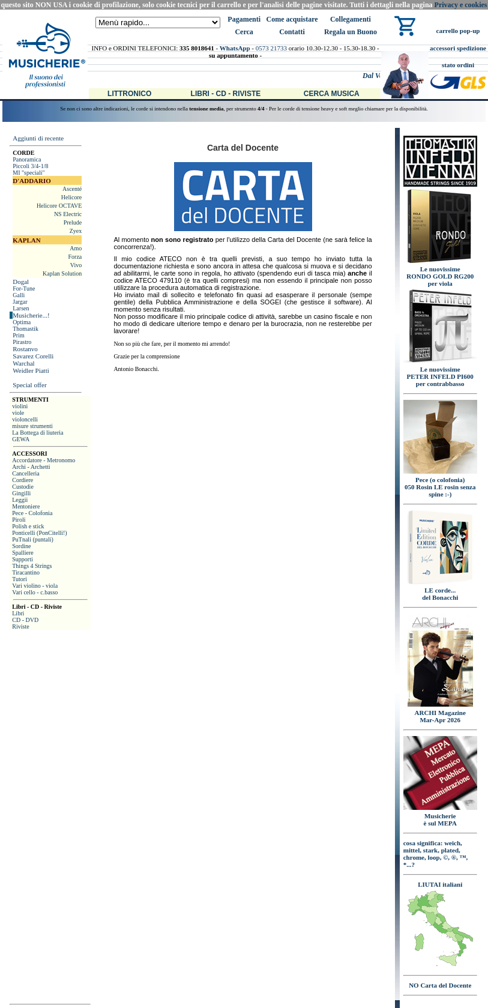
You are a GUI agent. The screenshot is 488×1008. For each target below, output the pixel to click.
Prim (18, 335)
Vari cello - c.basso (35, 592)
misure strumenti (32, 426)
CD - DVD (25, 620)
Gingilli (21, 493)
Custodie (23, 486)
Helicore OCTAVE (59, 205)
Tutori (19, 579)
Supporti (22, 559)
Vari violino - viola (35, 585)
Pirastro (22, 342)
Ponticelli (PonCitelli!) (39, 533)
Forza (75, 256)
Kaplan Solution (62, 273)
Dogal (21, 281)
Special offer (29, 384)
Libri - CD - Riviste (226, 93)
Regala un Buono (350, 32)
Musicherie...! (31, 315)
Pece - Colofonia (32, 513)
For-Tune (24, 288)
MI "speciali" (28, 172)
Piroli (18, 519)
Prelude (73, 222)
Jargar (20, 301)
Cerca (244, 32)
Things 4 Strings (32, 566)
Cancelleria (26, 473)
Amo (76, 248)
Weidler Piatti (31, 370)
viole (18, 412)
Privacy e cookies (461, 5)
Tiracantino (26, 572)
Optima (22, 322)
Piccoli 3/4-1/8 (30, 166)
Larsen (21, 308)
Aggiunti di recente (38, 138)
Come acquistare (292, 19)
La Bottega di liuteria (37, 432)
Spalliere (23, 552)
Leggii (20, 499)
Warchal (23, 363)
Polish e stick (28, 526)
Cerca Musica (332, 93)
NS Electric (68, 214)
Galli (19, 295)
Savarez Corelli (33, 356)
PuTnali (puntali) (32, 539)
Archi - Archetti (31, 466)
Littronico (129, 93)
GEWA (20, 439)
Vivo (76, 265)
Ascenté (72, 189)
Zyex (76, 231)
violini (20, 406)
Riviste (20, 626)
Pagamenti (244, 19)
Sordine (21, 546)
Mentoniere (26, 506)
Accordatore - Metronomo (43, 460)
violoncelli (25, 419)
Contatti (292, 32)
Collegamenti (350, 19)
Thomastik (25, 328)
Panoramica (27, 159)
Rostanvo (25, 348)
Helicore (71, 197)
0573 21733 (271, 48)
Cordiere (22, 480)
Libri (18, 613)
